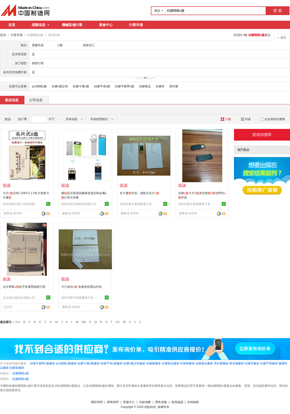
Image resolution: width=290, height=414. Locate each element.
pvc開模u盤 (39, 86)
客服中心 (129, 402)
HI (56, 322)
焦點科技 (150, 406)
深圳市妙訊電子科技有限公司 (21, 204)
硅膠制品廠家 (170, 363)
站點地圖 (145, 402)
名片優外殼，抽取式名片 (139, 193)
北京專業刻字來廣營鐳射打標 (24, 286)
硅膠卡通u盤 (81, 86)
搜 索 (277, 11)
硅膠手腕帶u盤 (124, 86)
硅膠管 (160, 86)
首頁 (11, 25)
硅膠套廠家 (17, 367)
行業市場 (136, 25)
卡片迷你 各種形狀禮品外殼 (81, 286)
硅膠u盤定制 (60, 86)
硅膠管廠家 (252, 363)
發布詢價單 (262, 134)
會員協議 (177, 402)
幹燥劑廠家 (187, 363)
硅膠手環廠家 (269, 363)
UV (118, 322)
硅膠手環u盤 (102, 86)
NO (84, 322)
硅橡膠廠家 (153, 363)
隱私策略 (161, 402)
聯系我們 (113, 402)
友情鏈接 (193, 402)
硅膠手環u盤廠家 (111, 363)
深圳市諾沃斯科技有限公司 (78, 204)
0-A (17, 322)
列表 (246, 119)
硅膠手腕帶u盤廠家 (42, 363)
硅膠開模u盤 (20, 373)
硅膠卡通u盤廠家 (88, 363)
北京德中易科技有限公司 (19, 297)
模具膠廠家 (236, 363)
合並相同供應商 (273, 119)
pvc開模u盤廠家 (66, 363)
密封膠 (173, 86)
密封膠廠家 (221, 363)
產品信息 (12, 100)
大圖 (226, 119)
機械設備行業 (72, 25)
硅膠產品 (145, 86)
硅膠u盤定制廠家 (134, 363)
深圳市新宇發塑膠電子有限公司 (138, 204)
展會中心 (106, 25)
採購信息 (40, 25)
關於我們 (97, 402)
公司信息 (36, 100)
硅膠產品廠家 (204, 363)
